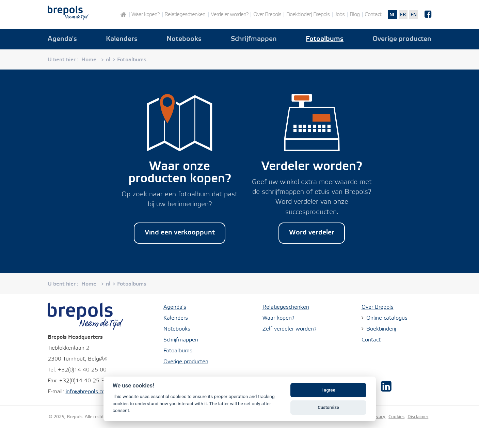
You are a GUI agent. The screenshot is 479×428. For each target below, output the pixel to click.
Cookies (396, 416)
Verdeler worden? (229, 14)
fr (403, 14)
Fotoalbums (325, 39)
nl (392, 14)
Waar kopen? (145, 14)
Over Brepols (267, 14)
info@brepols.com (88, 391)
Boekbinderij (381, 329)
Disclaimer (418, 416)
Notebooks (184, 39)
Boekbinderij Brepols (308, 14)
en (414, 14)
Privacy (377, 416)
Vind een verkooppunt (180, 233)
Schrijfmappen (254, 39)
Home (123, 15)
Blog (355, 14)
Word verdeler (311, 233)
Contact (373, 14)
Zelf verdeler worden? (289, 329)
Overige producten (401, 39)
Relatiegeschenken (184, 14)
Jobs (340, 14)
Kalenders (122, 39)
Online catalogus (387, 318)
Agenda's (62, 39)
